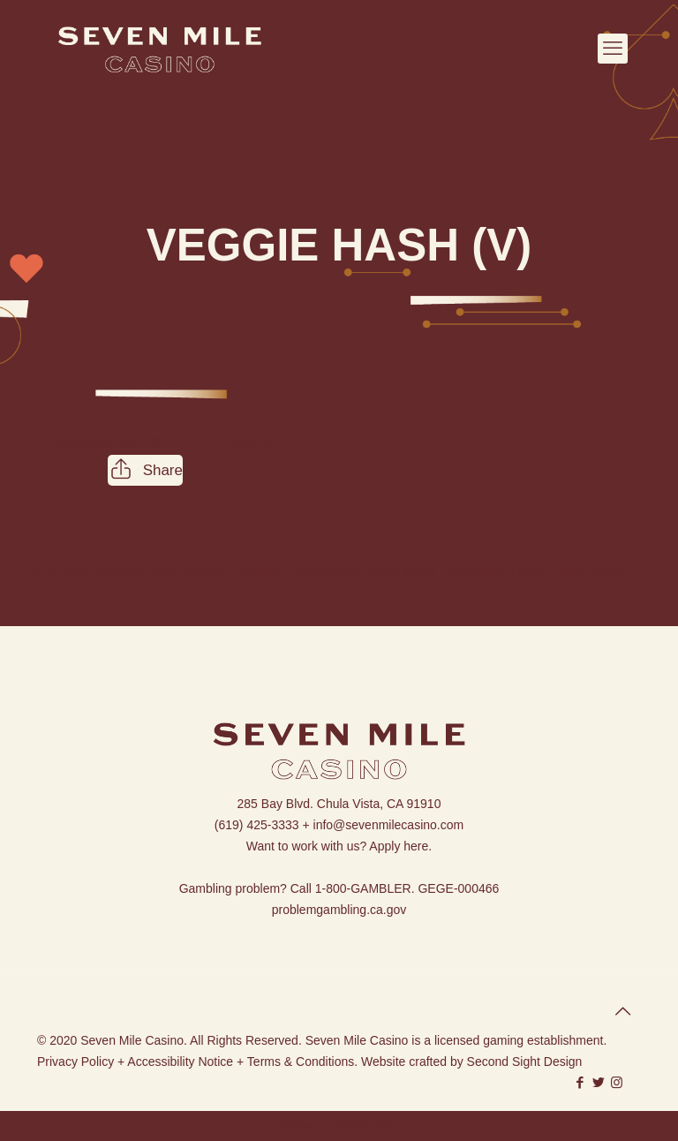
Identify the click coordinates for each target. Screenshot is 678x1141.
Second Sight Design (525, 1061)
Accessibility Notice (180, 1061)
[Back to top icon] (622, 1011)
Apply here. (400, 846)
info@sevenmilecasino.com (388, 825)
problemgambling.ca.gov (339, 910)
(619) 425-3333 (257, 825)
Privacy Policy (75, 1061)
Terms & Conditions (300, 1061)
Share (145, 470)
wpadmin (255, 441)
